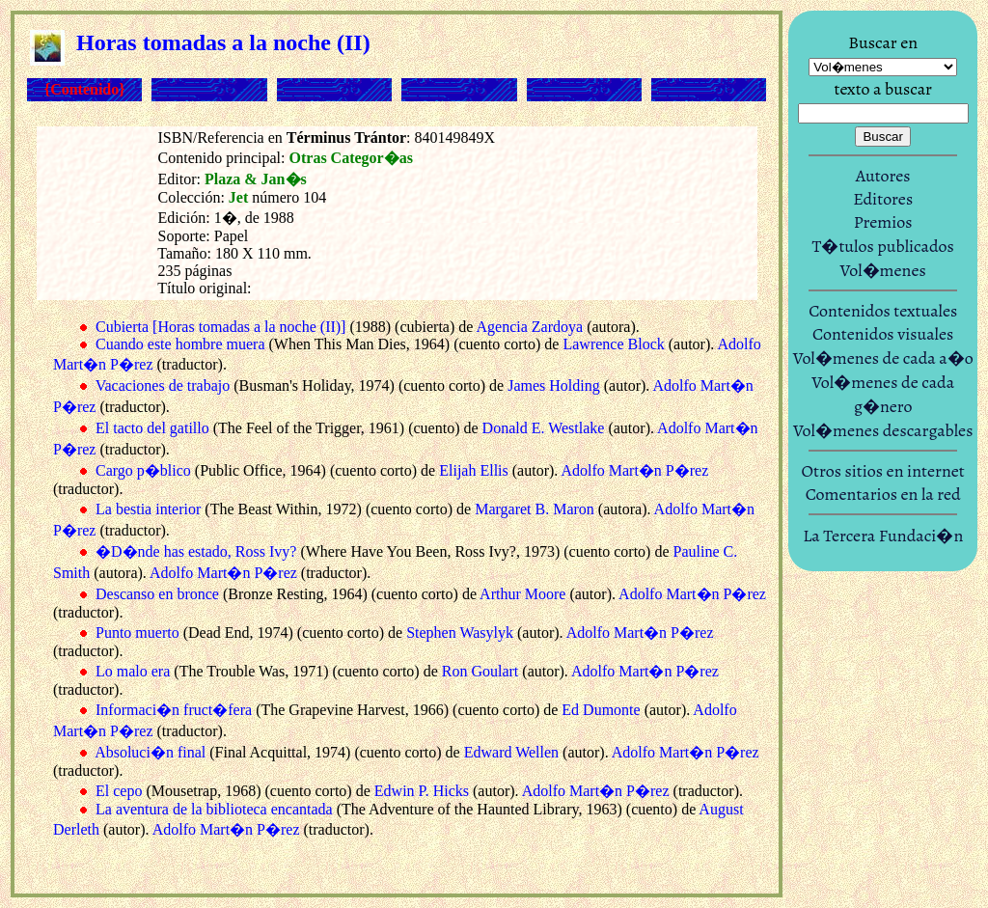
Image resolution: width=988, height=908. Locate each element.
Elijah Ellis (473, 470)
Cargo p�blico (143, 470)
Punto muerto (137, 632)
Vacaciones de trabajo (163, 385)
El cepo (119, 791)
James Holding (554, 385)
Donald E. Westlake (543, 428)
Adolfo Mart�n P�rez (634, 470)
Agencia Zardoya (530, 326)
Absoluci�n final (150, 752)
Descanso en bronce (157, 594)
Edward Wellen (511, 752)
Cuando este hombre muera (180, 344)
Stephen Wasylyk (459, 632)
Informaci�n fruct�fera (174, 710)
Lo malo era (133, 671)
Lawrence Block (613, 344)
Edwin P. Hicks (421, 791)
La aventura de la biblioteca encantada (214, 809)
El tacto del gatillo (152, 428)
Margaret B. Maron (534, 509)
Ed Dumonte (601, 710)
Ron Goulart (480, 671)
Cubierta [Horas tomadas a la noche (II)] (220, 326)
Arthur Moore (522, 594)
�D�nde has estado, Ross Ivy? (196, 551)
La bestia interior (148, 509)
